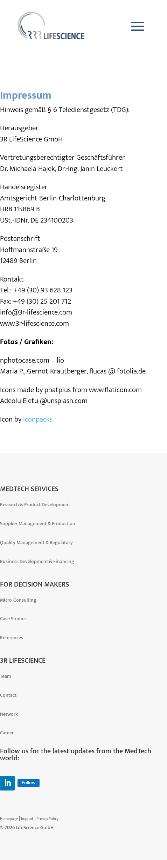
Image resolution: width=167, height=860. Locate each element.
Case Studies (13, 619)
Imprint (27, 819)
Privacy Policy (47, 819)
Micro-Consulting (18, 600)
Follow (28, 783)
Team (5, 676)
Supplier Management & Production (37, 524)
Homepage (9, 819)
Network (9, 714)
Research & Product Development (35, 505)
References (11, 638)
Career (7, 733)
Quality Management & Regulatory (36, 542)
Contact (8, 695)
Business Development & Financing (37, 561)
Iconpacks (38, 419)
